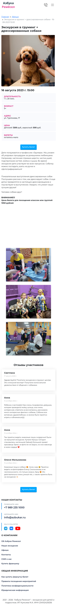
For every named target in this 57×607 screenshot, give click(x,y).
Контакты (6, 555)
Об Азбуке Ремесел (11, 541)
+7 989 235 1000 (14, 507)
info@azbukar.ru (15, 517)
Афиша (15, 17)
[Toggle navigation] (52, 5)
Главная (5, 17)
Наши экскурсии (9, 546)
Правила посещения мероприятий (18, 581)
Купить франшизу (10, 563)
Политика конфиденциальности (17, 586)
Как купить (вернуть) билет (14, 577)
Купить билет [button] (28, 147)
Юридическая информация (15, 590)
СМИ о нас (6, 559)
